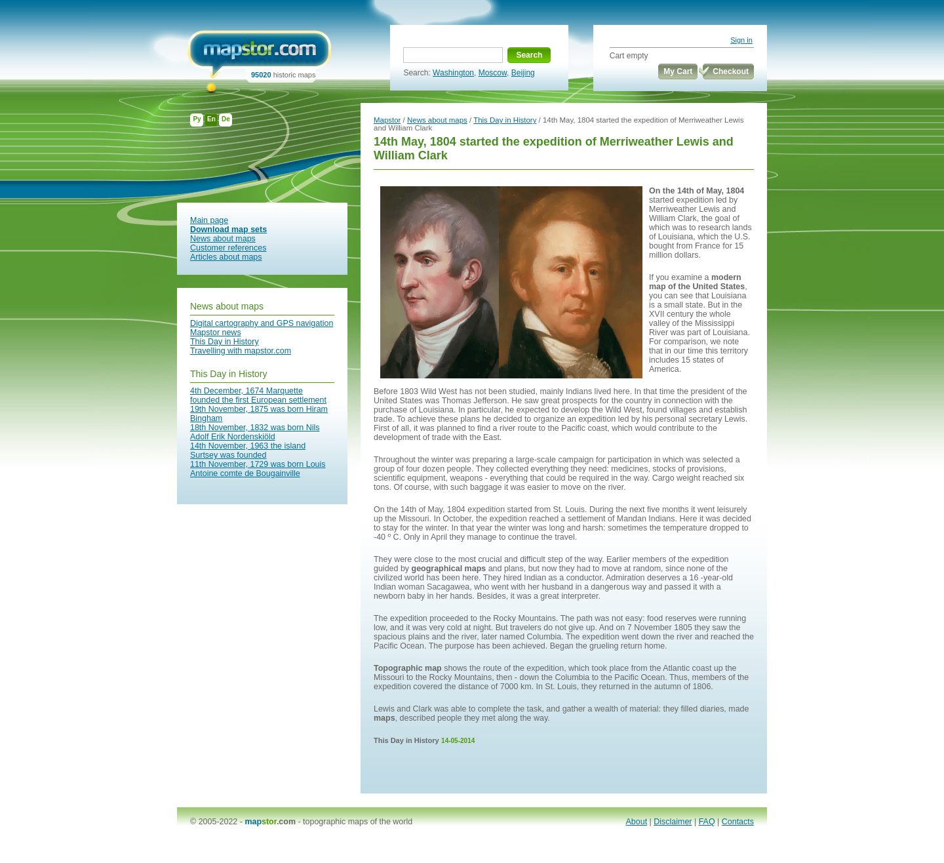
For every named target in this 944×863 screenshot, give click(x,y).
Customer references (228, 247)
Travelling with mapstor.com (240, 350)
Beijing (523, 72)
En (211, 119)
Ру (197, 119)
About (637, 821)
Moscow (493, 72)
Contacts (738, 821)
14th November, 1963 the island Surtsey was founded (247, 450)
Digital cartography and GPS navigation (261, 323)
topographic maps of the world (357, 821)
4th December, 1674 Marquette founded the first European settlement (258, 395)
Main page (209, 220)
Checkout (731, 71)
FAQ (707, 821)
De (226, 119)
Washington (453, 72)
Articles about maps (226, 257)
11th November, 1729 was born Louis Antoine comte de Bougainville (258, 469)
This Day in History (224, 341)
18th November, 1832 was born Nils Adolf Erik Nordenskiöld (255, 432)
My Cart (677, 71)
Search (529, 55)
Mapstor (387, 120)
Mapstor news (215, 332)
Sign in (741, 40)
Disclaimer (673, 821)
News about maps (223, 238)
